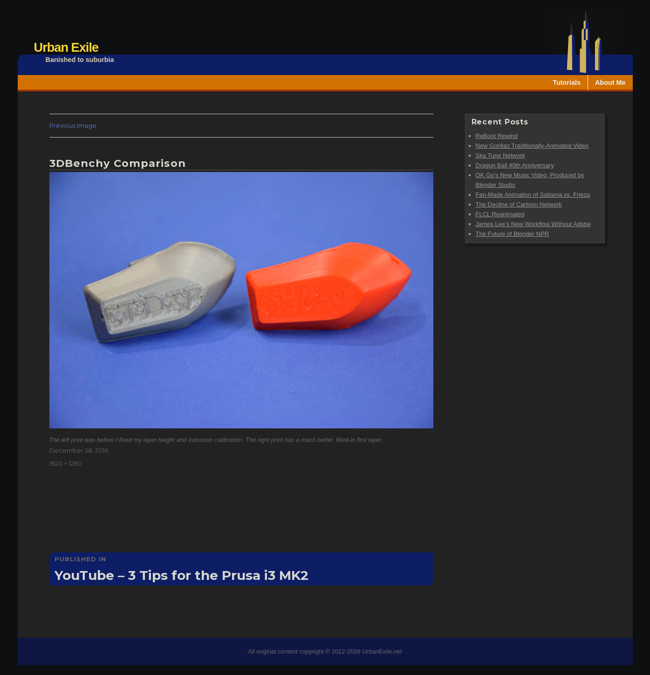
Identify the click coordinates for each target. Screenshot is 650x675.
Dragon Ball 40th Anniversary (515, 165)
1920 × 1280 (65, 463)
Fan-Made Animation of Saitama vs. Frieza (533, 194)
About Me (610, 82)
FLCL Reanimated (500, 214)
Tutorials (567, 82)
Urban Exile (66, 47)
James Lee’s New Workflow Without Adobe (533, 223)
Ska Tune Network (500, 155)
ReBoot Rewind (497, 135)
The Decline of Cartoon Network (519, 204)
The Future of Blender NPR (512, 233)
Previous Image (72, 125)
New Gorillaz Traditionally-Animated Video (532, 145)
